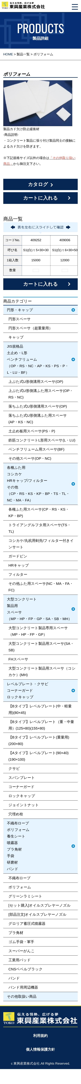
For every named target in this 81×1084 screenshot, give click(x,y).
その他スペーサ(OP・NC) (29, 458)
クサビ (14, 768)
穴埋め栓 (15, 814)
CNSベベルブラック (25, 969)
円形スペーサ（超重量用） (30, 328)
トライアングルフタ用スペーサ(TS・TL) (39, 528)
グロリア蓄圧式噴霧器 (26, 924)
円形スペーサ (19, 319)
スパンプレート (21, 778)
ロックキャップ (21, 796)
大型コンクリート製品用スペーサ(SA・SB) (41, 647)
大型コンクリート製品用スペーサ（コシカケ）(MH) (41, 671)
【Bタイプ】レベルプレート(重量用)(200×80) (38, 740)
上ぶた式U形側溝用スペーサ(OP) (35, 382)
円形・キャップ (20, 310)
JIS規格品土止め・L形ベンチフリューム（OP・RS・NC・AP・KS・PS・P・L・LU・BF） (38, 359)
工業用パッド (19, 960)
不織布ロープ (19, 878)
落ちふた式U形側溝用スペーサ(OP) (37, 406)
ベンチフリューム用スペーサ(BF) (36, 449)
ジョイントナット (23, 805)
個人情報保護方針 (40, 1049)
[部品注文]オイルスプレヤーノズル (37, 914)
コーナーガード (21, 787)
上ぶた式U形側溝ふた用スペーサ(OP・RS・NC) (40, 394)
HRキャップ (18, 565)
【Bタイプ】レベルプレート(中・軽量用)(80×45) (40, 709)
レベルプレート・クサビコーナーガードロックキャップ (27, 690)
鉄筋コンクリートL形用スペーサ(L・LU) (41, 440)
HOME (8, 54)
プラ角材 (15, 933)
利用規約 (40, 1036)
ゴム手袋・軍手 (21, 942)
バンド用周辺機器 (23, 987)
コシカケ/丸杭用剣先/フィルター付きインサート (41, 544)
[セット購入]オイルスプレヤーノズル (39, 905)
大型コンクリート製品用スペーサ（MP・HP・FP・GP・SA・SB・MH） (39, 609)
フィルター (17, 574)
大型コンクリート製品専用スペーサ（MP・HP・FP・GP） (38, 631)
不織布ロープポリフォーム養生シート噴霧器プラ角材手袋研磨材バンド (18, 846)
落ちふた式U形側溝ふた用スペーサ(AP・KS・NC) (37, 418)
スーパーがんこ (21, 951)
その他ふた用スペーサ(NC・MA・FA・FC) (40, 587)
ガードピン (17, 556)
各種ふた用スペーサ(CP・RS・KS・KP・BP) (38, 512)
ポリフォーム (19, 887)
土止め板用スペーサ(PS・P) (31, 431)
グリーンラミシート (25, 896)
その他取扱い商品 (21, 996)
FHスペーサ (18, 659)
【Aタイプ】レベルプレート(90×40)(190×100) (38, 756)
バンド (14, 978)
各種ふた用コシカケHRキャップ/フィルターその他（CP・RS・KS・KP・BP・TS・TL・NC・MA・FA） (38, 484)
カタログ (38, 184)
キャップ (16, 337)
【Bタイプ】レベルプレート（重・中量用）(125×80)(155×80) (41, 725)
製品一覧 (23, 54)
